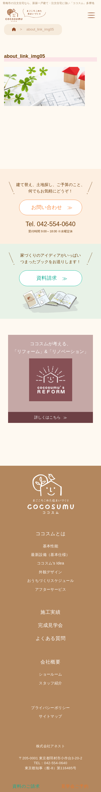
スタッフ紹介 (50, 683)
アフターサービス (50, 589)
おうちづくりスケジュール (50, 580)
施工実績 (50, 612)
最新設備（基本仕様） (50, 554)
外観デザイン (50, 572)
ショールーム (50, 674)
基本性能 (50, 546)
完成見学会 (50, 625)
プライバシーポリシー (50, 708)
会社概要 (50, 662)
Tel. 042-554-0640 (50, 224)
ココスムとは (50, 533)
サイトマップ (50, 716)
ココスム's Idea (50, 563)
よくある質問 (50, 638)
